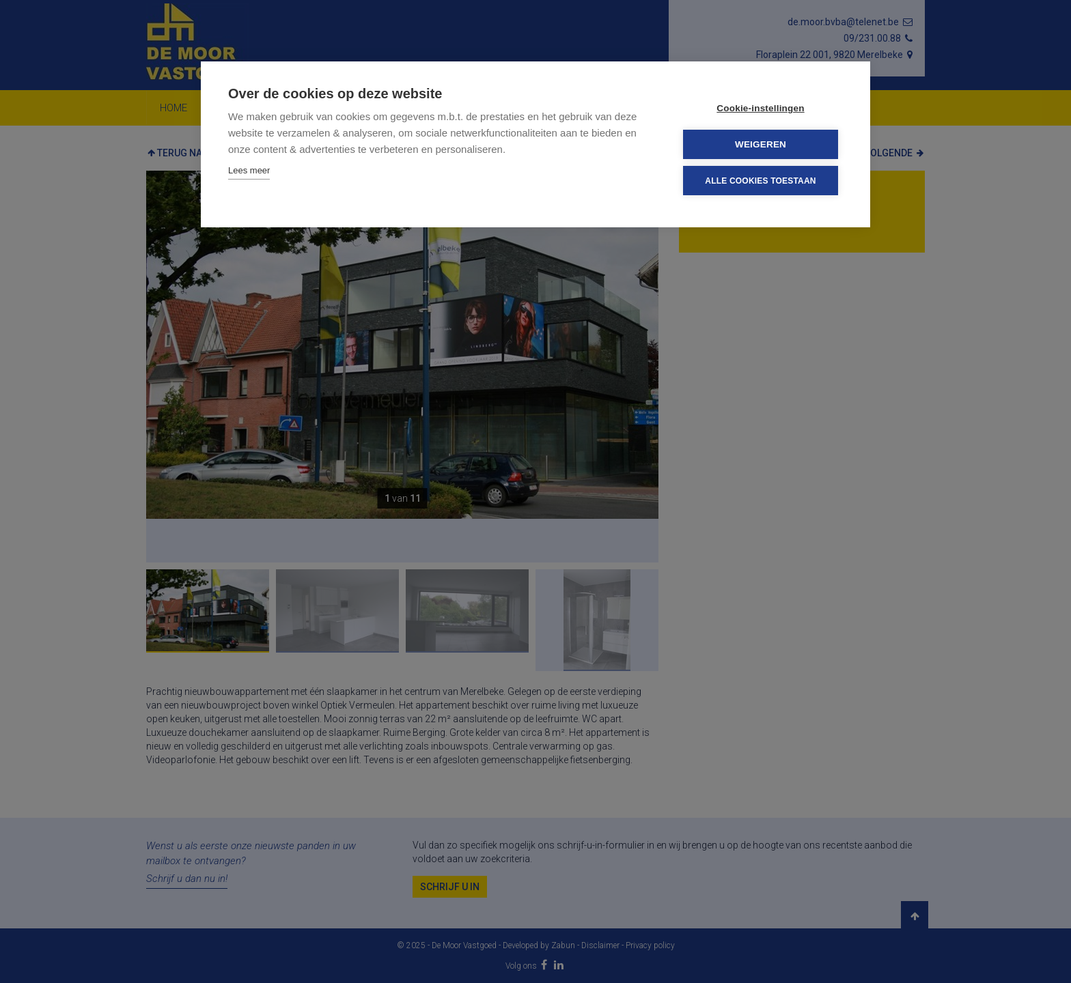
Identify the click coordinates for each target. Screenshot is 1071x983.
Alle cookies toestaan (760, 180)
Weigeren (760, 144)
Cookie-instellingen (760, 108)
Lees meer (249, 170)
